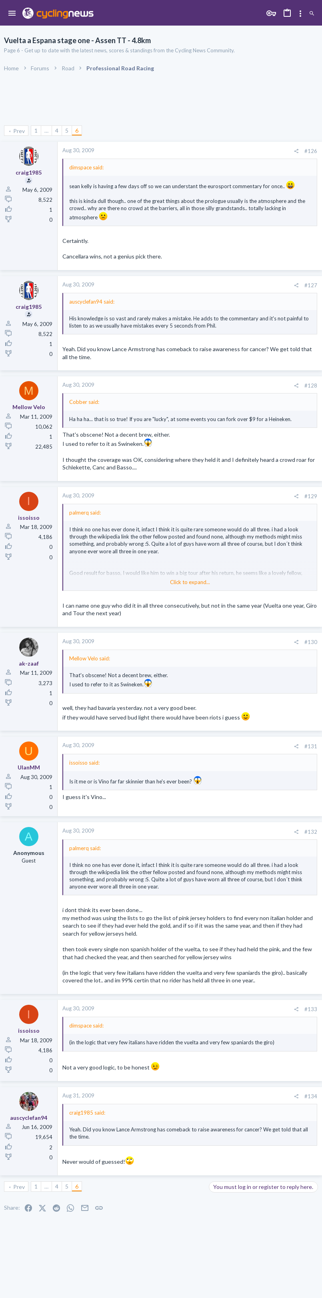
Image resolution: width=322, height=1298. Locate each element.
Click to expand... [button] (190, 582)
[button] (12, 13)
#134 (310, 1096)
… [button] (46, 130)
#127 (310, 285)
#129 (310, 496)
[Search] (312, 14)
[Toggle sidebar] (300, 13)
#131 (310, 746)
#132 (310, 832)
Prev (19, 130)
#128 (310, 385)
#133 (310, 1009)
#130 (310, 642)
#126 (310, 151)
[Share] (296, 151)
